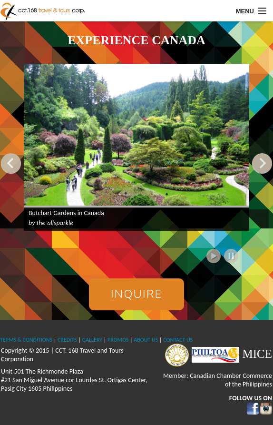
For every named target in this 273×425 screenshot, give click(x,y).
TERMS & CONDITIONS (26, 339)
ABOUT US (146, 339)
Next (262, 163)
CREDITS (67, 339)
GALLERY (92, 339)
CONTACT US (178, 339)
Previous (11, 163)
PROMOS (117, 339)
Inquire (137, 294)
